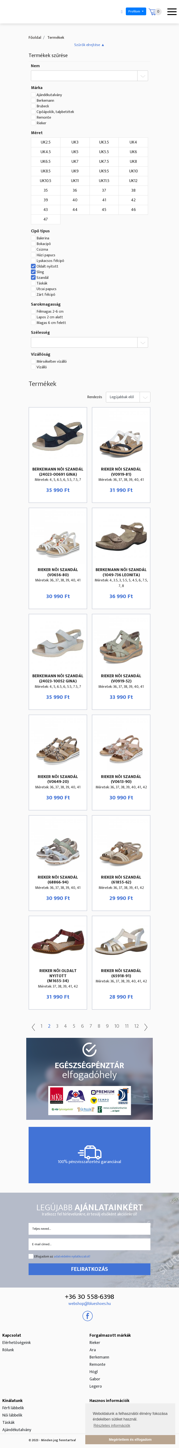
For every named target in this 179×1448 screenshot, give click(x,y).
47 (45, 219)
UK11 (75, 180)
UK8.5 (46, 171)
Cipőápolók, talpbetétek (55, 112)
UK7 (74, 161)
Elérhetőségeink (16, 1342)
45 (104, 209)
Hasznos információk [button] (109, 1400)
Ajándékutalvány (49, 95)
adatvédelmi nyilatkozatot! (72, 1256)
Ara (93, 1350)
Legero (96, 1386)
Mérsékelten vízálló (52, 362)
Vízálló (42, 367)
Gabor (95, 1379)
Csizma (42, 250)
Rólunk (8, 1350)
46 (133, 209)
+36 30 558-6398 (89, 1297)
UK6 (133, 152)
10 (116, 1026)
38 (133, 190)
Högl (94, 1371)
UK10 (133, 171)
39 (46, 200)
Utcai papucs (46, 289)
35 (46, 190)
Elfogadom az (62, 1256)
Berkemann (45, 101)
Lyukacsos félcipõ (50, 261)
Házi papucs (46, 255)
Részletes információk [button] (111, 1426)
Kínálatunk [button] (12, 1400)
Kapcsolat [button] (11, 1335)
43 (45, 209)
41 (104, 200)
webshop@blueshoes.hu (89, 1303)
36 (75, 190)
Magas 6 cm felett (51, 323)
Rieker (41, 123)
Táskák (42, 283)
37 (104, 190)
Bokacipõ (44, 244)
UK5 (74, 152)
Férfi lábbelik (13, 1408)
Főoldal (35, 37)
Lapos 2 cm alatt (50, 317)
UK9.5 (104, 171)
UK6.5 (46, 161)
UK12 (133, 180)
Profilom (134, 11)
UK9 (74, 171)
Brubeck (43, 106)
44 (75, 209)
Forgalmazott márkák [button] (110, 1335)
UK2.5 (46, 142)
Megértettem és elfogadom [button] (130, 1439)
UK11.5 (104, 180)
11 (127, 1026)
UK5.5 (104, 152)
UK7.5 (104, 161)
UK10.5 (45, 180)
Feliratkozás (89, 1269)
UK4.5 (46, 152)
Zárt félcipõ (46, 295)
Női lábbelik (12, 1415)
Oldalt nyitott (47, 266)
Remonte (44, 118)
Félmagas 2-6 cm (50, 312)
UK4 (133, 142)
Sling (40, 272)
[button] (89, 45)
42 (133, 200)
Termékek (55, 37)
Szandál (42, 278)
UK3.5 (104, 142)
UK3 (74, 142)
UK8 (133, 161)
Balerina (43, 238)
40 (74, 200)
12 (136, 1026)
